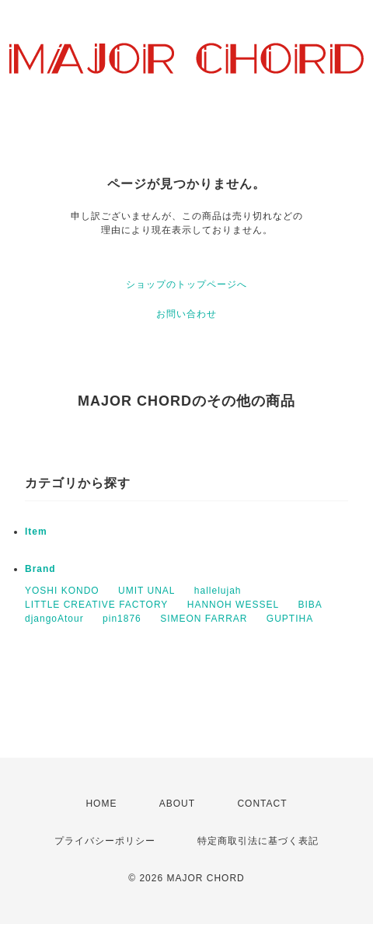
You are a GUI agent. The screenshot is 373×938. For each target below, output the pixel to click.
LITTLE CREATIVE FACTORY (96, 604)
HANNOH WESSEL (233, 604)
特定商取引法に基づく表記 (258, 840)
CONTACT (262, 803)
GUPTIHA (290, 618)
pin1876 (122, 618)
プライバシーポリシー (104, 840)
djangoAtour (54, 618)
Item (36, 531)
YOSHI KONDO (62, 590)
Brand (40, 568)
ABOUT (177, 803)
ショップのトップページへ (186, 284)
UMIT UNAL (146, 590)
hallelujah (218, 590)
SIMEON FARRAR (203, 618)
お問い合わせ (186, 314)
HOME (101, 803)
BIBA (310, 604)
